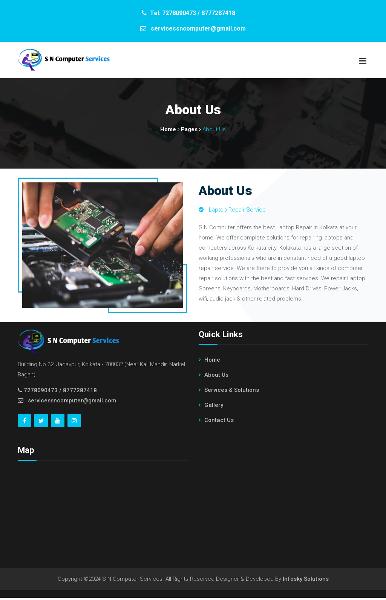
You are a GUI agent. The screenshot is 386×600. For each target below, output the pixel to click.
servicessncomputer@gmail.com (72, 402)
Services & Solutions (231, 391)
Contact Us (219, 422)
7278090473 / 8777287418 (60, 392)
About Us (216, 376)
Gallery (213, 407)
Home (212, 361)
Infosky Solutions (306, 581)
